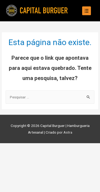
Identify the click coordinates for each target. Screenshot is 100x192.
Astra (67, 132)
